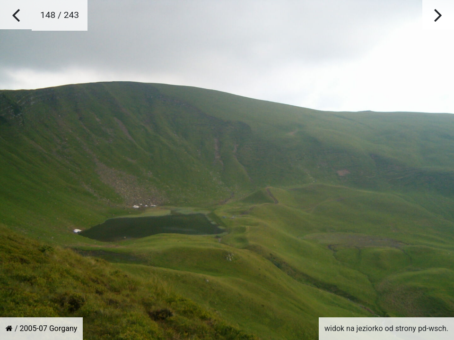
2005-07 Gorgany (49, 328)
